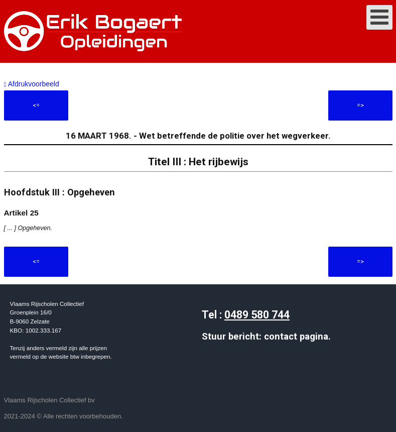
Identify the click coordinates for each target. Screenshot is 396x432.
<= (36, 105)
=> (360, 105)
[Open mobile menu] (379, 17)
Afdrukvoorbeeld (31, 84)
